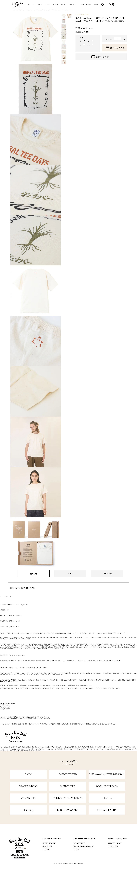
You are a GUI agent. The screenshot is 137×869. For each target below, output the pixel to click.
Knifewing (28, 810)
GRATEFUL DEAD (28, 786)
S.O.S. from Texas (20, 10)
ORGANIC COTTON (85, 4)
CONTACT (47, 850)
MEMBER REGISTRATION (83, 846)
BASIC (28, 774)
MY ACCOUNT (79, 843)
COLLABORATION (107, 810)
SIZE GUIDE (47, 846)
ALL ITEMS (31, 4)
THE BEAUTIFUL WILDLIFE (67, 798)
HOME (13, 10)
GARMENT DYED (67, 774)
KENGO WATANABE (67, 810)
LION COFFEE (67, 786)
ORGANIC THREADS (107, 786)
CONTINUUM (28, 798)
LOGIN (76, 850)
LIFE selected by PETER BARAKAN (106, 774)
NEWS (96, 4)
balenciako (107, 798)
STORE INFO (113, 846)
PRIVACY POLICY (115, 843)
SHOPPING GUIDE (49, 843)
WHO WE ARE (72, 4)
